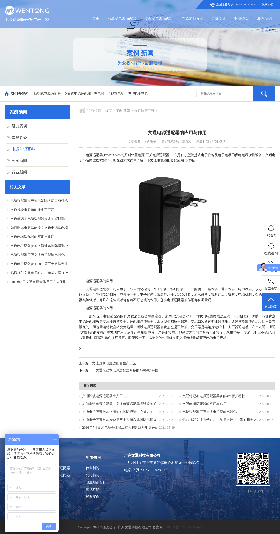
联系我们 (267, 4)
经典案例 (19, 126)
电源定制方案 (192, 19)
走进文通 (218, 19)
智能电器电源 (137, 93)
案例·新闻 (241, 19)
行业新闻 (19, 172)
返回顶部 (271, 302)
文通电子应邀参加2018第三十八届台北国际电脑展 (119, 419)
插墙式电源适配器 (121, 19)
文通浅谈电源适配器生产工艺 (32, 210)
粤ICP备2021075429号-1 (184, 527)
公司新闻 (19, 161)
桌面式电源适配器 (159, 19)
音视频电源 (115, 93)
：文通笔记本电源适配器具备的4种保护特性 (125, 370)
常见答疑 (19, 138)
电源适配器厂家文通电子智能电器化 (37, 255)
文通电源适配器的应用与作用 (32, 237)
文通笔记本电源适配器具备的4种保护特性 (213, 396)
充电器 (99, 93)
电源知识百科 (23, 149)
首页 (95, 19)
